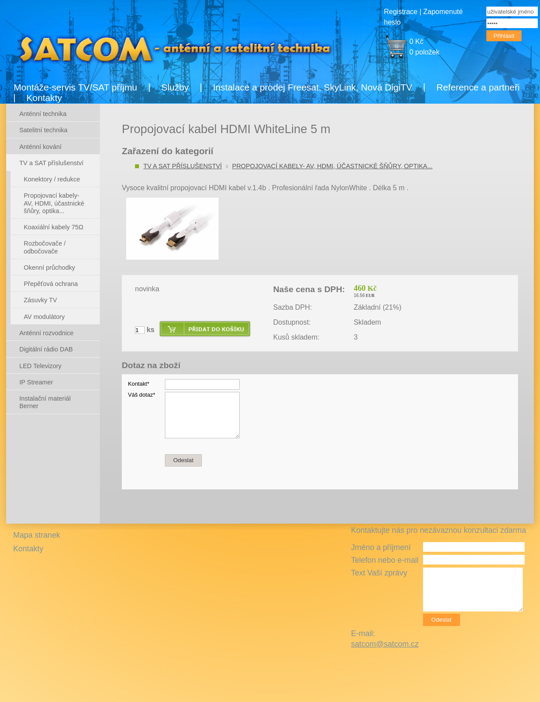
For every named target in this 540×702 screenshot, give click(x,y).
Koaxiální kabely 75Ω (54, 227)
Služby (175, 87)
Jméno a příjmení (381, 547)
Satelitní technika (43, 130)
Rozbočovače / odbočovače (45, 247)
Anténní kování (40, 146)
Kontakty (44, 98)
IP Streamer (36, 382)
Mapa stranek (36, 535)
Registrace (400, 11)
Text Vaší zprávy (379, 572)
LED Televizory (40, 365)
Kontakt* (138, 383)
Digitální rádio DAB (46, 349)
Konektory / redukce (52, 179)
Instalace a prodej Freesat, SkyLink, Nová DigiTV (312, 87)
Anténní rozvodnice (46, 333)
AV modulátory (44, 316)
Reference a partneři (478, 87)
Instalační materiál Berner (45, 402)
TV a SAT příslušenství (182, 166)
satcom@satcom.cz (385, 644)
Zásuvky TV (40, 300)
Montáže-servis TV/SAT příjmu (75, 87)
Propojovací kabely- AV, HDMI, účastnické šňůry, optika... (332, 166)
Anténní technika (42, 113)
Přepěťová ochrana (51, 283)
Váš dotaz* (141, 394)
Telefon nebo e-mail (385, 560)
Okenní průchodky (49, 267)
